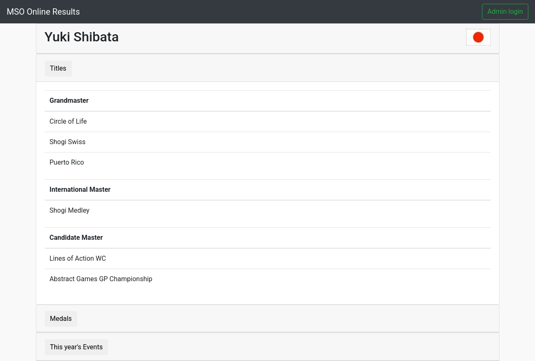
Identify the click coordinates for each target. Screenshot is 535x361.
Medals (61, 319)
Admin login (505, 11)
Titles (58, 68)
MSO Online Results (43, 12)
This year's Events (76, 347)
